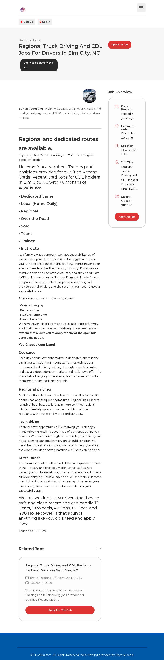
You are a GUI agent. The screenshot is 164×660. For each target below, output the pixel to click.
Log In (45, 21)
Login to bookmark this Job (39, 65)
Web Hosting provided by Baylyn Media (107, 655)
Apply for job (120, 44)
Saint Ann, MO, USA (70, 577)
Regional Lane (30, 40)
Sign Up (27, 21)
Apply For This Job (60, 610)
